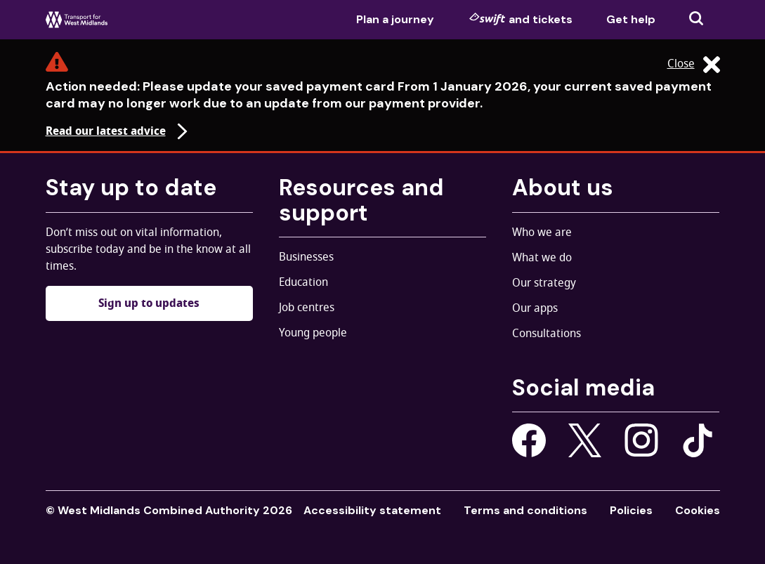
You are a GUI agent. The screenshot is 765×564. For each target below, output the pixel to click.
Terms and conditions (525, 510)
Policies (631, 510)
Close (693, 64)
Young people (313, 332)
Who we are (542, 232)
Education (303, 282)
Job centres (306, 307)
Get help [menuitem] (630, 19)
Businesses (306, 257)
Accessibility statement (372, 510)
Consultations (546, 333)
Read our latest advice (118, 131)
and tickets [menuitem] (520, 19)
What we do (542, 257)
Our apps (535, 308)
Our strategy (544, 283)
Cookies (697, 510)
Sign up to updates (149, 303)
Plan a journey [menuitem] (395, 19)
